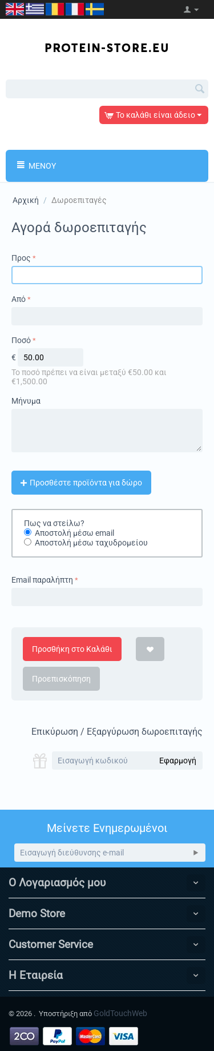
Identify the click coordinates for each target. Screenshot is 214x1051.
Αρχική (26, 200)
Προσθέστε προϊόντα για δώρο (81, 482)
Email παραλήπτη (42, 579)
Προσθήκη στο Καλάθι (72, 649)
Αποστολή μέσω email (74, 533)
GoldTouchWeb (120, 1013)
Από (18, 299)
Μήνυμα (26, 400)
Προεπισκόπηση (61, 678)
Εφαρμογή (177, 760)
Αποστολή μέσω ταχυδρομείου (91, 543)
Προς (21, 257)
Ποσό (21, 340)
